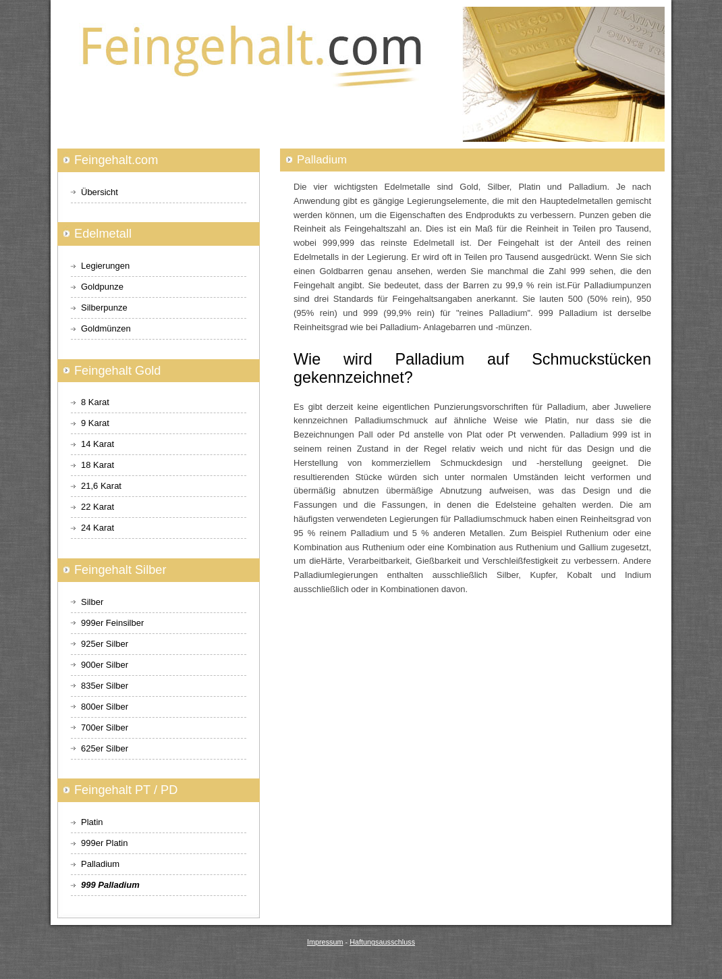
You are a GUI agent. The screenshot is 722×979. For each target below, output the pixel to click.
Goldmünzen (106, 328)
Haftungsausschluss (382, 942)
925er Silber (104, 644)
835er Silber (104, 686)
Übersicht (99, 192)
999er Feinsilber (112, 623)
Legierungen (105, 266)
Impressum (325, 942)
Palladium (100, 864)
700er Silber (104, 727)
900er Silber (104, 665)
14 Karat (97, 444)
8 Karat (95, 402)
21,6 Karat (101, 486)
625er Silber (104, 748)
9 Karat (95, 423)
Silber (92, 602)
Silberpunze (104, 307)
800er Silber (104, 707)
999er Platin (104, 843)
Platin (92, 822)
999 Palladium (110, 885)
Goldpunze (102, 287)
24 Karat (97, 528)
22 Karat (97, 507)
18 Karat (97, 465)
